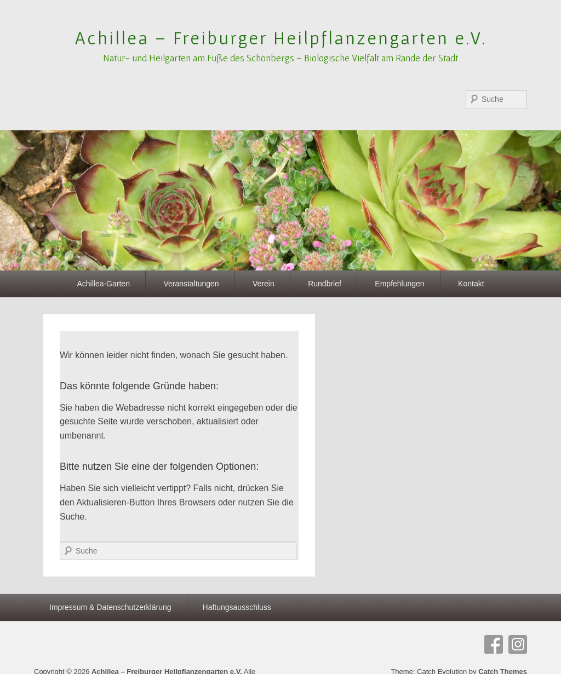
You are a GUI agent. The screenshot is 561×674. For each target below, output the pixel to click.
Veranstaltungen (191, 283)
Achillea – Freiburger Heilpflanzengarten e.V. (281, 37)
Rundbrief (324, 283)
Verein (263, 283)
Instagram (517, 644)
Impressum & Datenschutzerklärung (110, 607)
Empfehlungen (399, 283)
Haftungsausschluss (237, 607)
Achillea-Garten (103, 283)
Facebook (493, 644)
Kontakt (471, 283)
